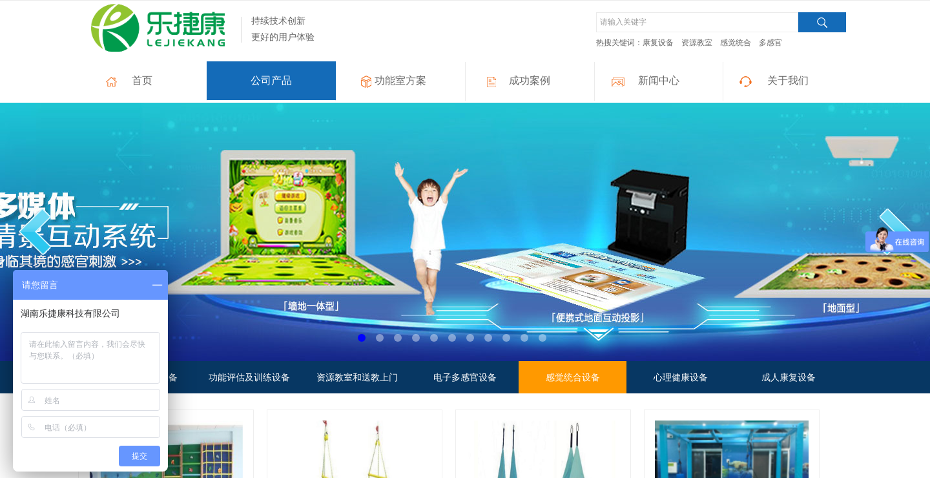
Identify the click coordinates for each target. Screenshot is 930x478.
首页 (142, 80)
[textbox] (697, 22)
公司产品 (271, 80)
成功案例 (529, 80)
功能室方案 (400, 80)
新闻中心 (658, 80)
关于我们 (788, 80)
